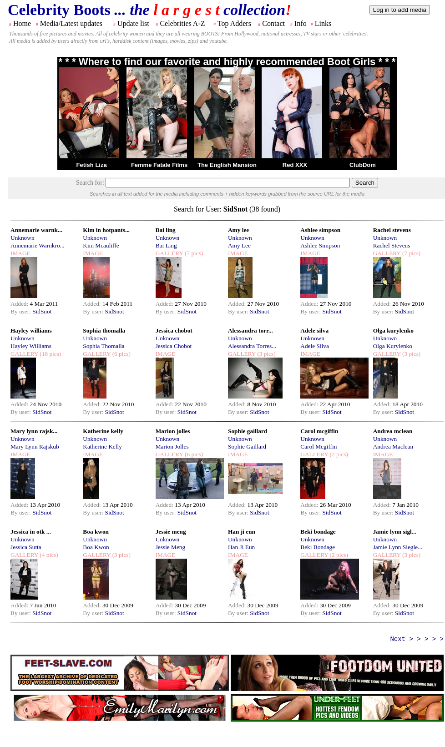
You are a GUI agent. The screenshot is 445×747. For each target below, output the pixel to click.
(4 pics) (48, 554)
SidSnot (41, 311)
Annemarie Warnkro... (37, 245)
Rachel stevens (392, 230)
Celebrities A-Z (182, 23)
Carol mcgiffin (319, 431)
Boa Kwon (96, 547)
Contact (273, 23)
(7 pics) (193, 253)
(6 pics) (121, 353)
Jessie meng (171, 531)
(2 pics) (338, 454)
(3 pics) (266, 353)
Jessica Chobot (174, 346)
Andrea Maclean (393, 446)
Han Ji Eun (241, 547)
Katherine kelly (103, 431)
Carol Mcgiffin (318, 446)
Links (323, 23)
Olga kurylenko (393, 330)
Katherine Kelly (102, 446)
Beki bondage (317, 531)
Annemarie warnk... (36, 230)
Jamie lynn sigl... (394, 531)
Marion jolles (173, 431)
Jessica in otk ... (30, 531)
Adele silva (314, 330)
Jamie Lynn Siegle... (397, 547)
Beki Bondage (317, 547)
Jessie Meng (171, 547)
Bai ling (166, 230)
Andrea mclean (393, 431)
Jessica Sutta (25, 547)
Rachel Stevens (391, 245)
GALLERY (169, 253)
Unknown (22, 237)
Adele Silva (314, 346)
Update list (133, 23)
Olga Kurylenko (392, 346)
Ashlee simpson (320, 230)
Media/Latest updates (71, 23)
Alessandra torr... (250, 330)
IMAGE (20, 253)
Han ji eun (241, 531)
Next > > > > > (417, 639)
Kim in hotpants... (106, 230)
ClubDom (362, 165)
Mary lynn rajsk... (33, 431)
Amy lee (238, 230)
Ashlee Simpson (320, 245)
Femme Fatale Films (159, 165)
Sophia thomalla (104, 330)
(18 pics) (49, 353)
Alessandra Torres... (252, 346)
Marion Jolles (172, 446)
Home (22, 23)
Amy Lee (239, 245)
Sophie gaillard (247, 431)
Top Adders (234, 23)
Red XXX (295, 165)
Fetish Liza (91, 165)
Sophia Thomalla (103, 346)
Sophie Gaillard (247, 446)
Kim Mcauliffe (101, 245)
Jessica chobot (174, 330)
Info (300, 23)
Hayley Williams (30, 346)
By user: (21, 311)
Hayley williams (31, 330)
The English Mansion (227, 165)
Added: (20, 303)
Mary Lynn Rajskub (34, 446)
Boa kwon (96, 531)
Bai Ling (166, 245)
